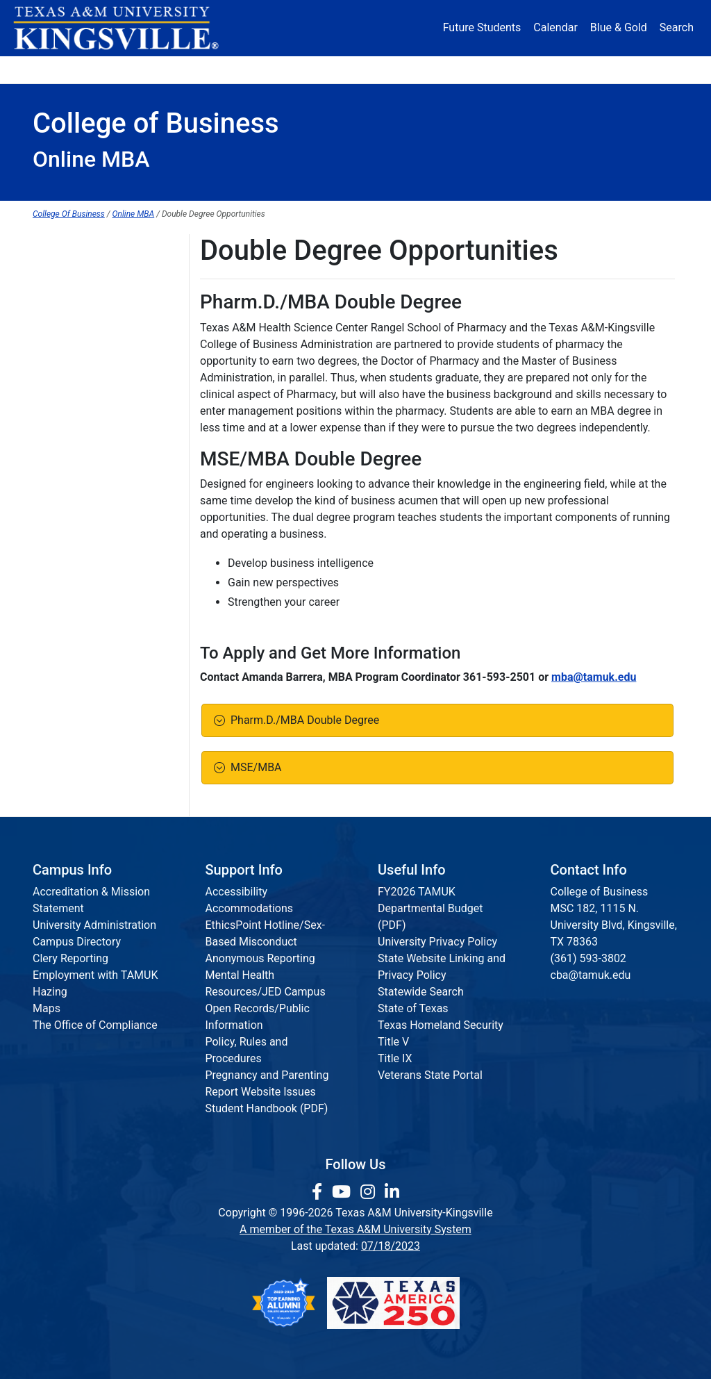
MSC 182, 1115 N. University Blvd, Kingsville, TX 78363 (614, 925)
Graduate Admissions (86, 276)
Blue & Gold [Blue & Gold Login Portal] (618, 27)
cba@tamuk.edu (591, 975)
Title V (393, 1041)
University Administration (94, 925)
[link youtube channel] (343, 1192)
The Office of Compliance (95, 1025)
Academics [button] (241, 69)
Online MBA (133, 214)
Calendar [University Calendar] (555, 27)
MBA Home (61, 247)
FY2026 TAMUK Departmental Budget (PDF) (430, 908)
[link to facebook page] (319, 1192)
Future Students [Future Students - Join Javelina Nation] (482, 27)
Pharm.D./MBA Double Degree (302, 720)
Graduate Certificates (85, 361)
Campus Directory (77, 941)
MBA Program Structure (91, 390)
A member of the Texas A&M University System (355, 1229)
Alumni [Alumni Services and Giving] (499, 69)
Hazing (50, 991)
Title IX (395, 1058)
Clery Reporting (70, 958)
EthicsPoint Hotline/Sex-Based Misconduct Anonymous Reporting (266, 941)
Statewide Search (421, 991)
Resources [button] (415, 69)
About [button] (63, 69)
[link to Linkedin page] (392, 1192)
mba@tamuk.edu (593, 677)
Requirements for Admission (103, 304)
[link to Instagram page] (370, 1192)
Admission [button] (146, 69)
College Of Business (69, 214)
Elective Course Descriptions (103, 447)
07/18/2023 (390, 1246)
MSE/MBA (253, 767)
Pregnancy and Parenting (267, 1075)
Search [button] (677, 27)
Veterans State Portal (430, 1075)
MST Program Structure (91, 504)
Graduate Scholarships (88, 333)
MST (44, 418)
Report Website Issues (261, 1091)
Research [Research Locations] (333, 69)
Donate (644, 69)
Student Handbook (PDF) (267, 1108)
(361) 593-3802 (588, 958)
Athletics (572, 69)
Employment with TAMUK (95, 975)
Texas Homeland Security (440, 1025)
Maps (46, 1008)
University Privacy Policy (437, 941)
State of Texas (413, 1008)
